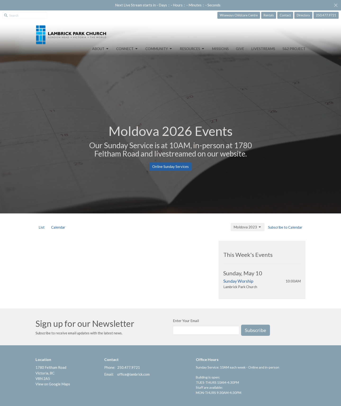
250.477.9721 (326, 15)
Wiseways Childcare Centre (239, 15)
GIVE (240, 48)
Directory (303, 15)
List (42, 227)
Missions (220, 48)
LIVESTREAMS (263, 48)
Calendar (58, 227)
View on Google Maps (53, 384)
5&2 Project (293, 48)
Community (159, 48)
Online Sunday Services (170, 166)
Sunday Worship (238, 281)
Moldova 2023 (247, 227)
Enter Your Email (186, 320)
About (100, 48)
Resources (192, 48)
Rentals (269, 15)
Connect (127, 48)
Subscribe (255, 330)
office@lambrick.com (133, 374)
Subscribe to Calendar (285, 227)
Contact (285, 15)
